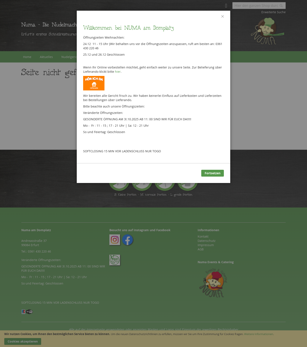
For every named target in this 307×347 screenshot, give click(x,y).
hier (118, 72)
